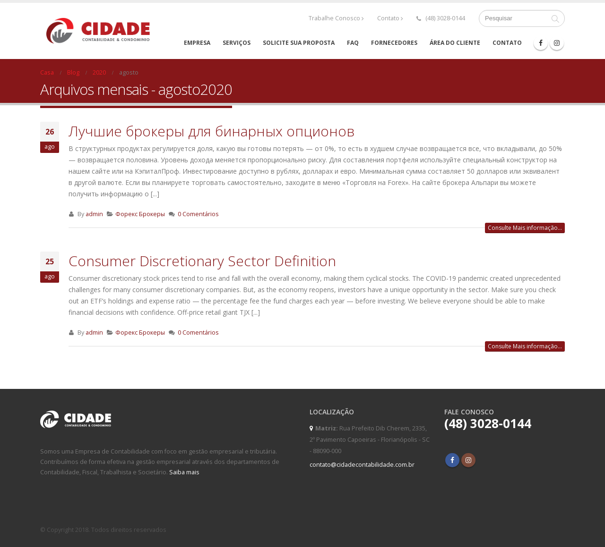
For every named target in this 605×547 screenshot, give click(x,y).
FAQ (353, 43)
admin (94, 214)
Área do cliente (455, 43)
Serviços (237, 43)
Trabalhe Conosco (336, 18)
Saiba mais (184, 472)
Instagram (468, 460)
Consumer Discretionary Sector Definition (202, 260)
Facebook (452, 460)
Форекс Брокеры (140, 214)
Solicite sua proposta (299, 43)
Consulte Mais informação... (525, 228)
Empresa (197, 43)
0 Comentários (198, 214)
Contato (390, 18)
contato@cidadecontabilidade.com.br (362, 465)
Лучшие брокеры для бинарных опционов (211, 131)
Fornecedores (394, 43)
